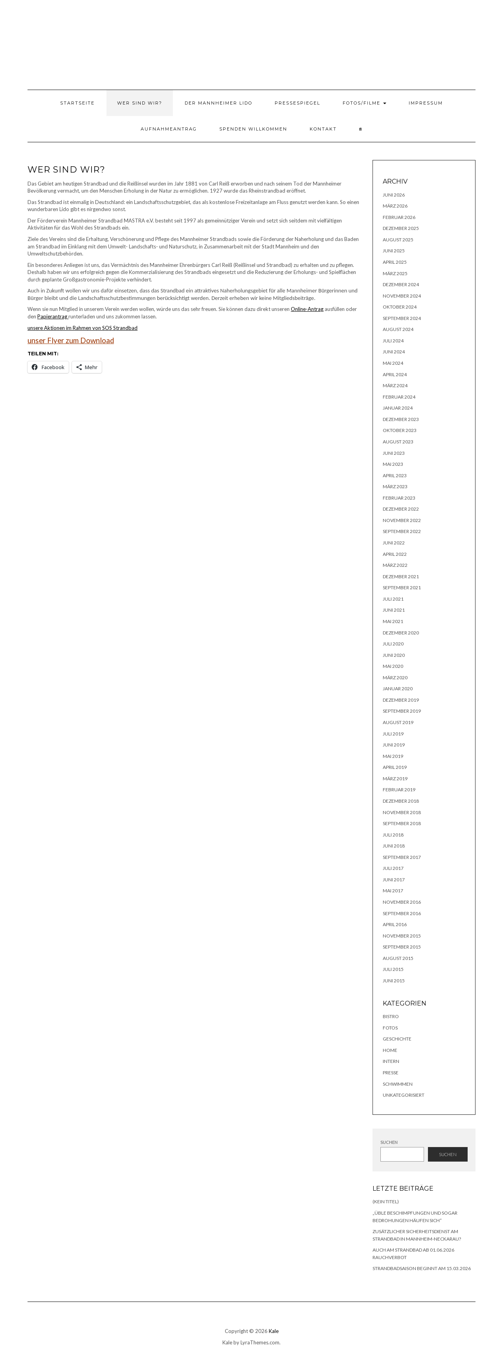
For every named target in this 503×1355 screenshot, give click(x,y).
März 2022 (395, 565)
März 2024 (395, 385)
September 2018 (402, 823)
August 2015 (398, 958)
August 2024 (398, 329)
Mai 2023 (393, 464)
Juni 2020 (394, 655)
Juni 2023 (394, 453)
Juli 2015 (393, 969)
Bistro (391, 1016)
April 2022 (395, 554)
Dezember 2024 (401, 284)
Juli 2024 (393, 341)
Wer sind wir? (139, 103)
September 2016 (402, 913)
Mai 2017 (393, 891)
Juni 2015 (394, 981)
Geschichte (397, 1039)
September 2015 (402, 947)
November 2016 (402, 902)
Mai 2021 (393, 621)
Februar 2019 (399, 789)
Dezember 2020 (401, 633)
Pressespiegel (297, 103)
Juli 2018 (393, 835)
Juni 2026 (394, 195)
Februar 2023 (399, 498)
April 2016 (395, 924)
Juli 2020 (393, 644)
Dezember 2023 (401, 419)
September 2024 (402, 318)
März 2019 (395, 778)
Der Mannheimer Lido (218, 103)
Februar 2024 (399, 397)
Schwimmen (398, 1084)
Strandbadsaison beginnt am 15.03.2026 (422, 1268)
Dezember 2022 (401, 509)
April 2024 (395, 374)
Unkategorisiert (403, 1095)
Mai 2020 (393, 666)
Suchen (389, 1142)
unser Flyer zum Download (71, 340)
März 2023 (395, 486)
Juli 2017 (393, 868)
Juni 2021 (394, 610)
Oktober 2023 (400, 430)
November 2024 (402, 296)
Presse (390, 1073)
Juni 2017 (394, 879)
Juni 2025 (394, 251)
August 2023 (398, 442)
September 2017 (402, 857)
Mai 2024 (393, 363)
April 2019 (395, 767)
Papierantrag (52, 316)
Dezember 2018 (401, 801)
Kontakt (323, 129)
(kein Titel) (386, 1201)
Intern (391, 1061)
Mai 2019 (393, 756)
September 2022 (402, 531)
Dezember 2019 (401, 700)
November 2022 (402, 520)
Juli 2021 (393, 599)
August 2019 (398, 722)
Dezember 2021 (401, 576)
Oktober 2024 (400, 307)
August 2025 (398, 240)
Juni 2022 (394, 543)
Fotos (390, 1028)
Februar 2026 (399, 217)
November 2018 (402, 812)
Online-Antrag (307, 309)
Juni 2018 (394, 846)
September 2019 (402, 711)
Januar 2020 (398, 688)
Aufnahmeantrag (169, 129)
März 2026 (395, 206)
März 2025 (395, 273)
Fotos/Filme (364, 103)
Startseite (77, 103)
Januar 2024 (398, 408)
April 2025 (395, 262)
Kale (274, 1331)
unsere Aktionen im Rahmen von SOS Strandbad (83, 328)
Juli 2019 (393, 734)
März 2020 (395, 677)
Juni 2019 (394, 745)
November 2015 (402, 936)
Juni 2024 (394, 352)
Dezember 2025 (401, 228)
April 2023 (395, 475)
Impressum (426, 103)
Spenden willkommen (253, 129)
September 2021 (402, 587)
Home (390, 1050)
